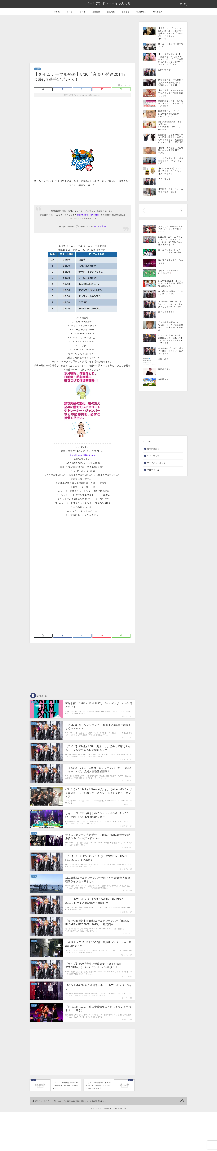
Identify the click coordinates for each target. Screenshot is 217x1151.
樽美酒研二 (141, 12)
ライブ (70, 12)
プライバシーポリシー (157, 463)
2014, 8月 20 (100, 226)
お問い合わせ (153, 449)
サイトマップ (153, 456)
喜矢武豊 (111, 12)
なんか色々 (158, 12)
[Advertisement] (82, 39)
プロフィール (153, 470)
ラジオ (83, 12)
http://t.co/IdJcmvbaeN (88, 215)
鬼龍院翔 (96, 12)
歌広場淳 (126, 12)
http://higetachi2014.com (82, 455)
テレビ (57, 12)
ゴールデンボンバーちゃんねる (108, 3)
